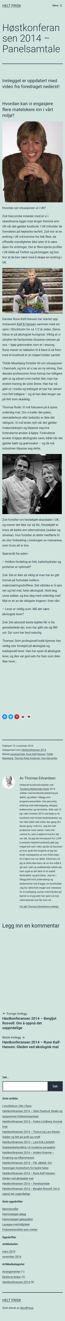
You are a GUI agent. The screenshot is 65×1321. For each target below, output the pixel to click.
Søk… (5, 1077)
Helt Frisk (11, 6)
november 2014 (11, 1256)
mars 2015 (8, 1251)
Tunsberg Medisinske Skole (34, 789)
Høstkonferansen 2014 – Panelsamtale (26, 1183)
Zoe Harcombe (49, 758)
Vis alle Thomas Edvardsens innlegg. (39, 906)
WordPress (26, 1307)
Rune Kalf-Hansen (35, 754)
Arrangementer (11, 1271)
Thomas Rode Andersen (27, 758)
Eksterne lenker (11, 1276)
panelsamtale (17, 754)
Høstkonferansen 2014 (34, 750)
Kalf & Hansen (26, 324)
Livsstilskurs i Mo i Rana (17, 1105)
